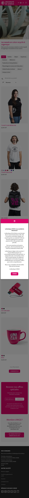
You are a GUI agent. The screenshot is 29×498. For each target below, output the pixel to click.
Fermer (14, 274)
